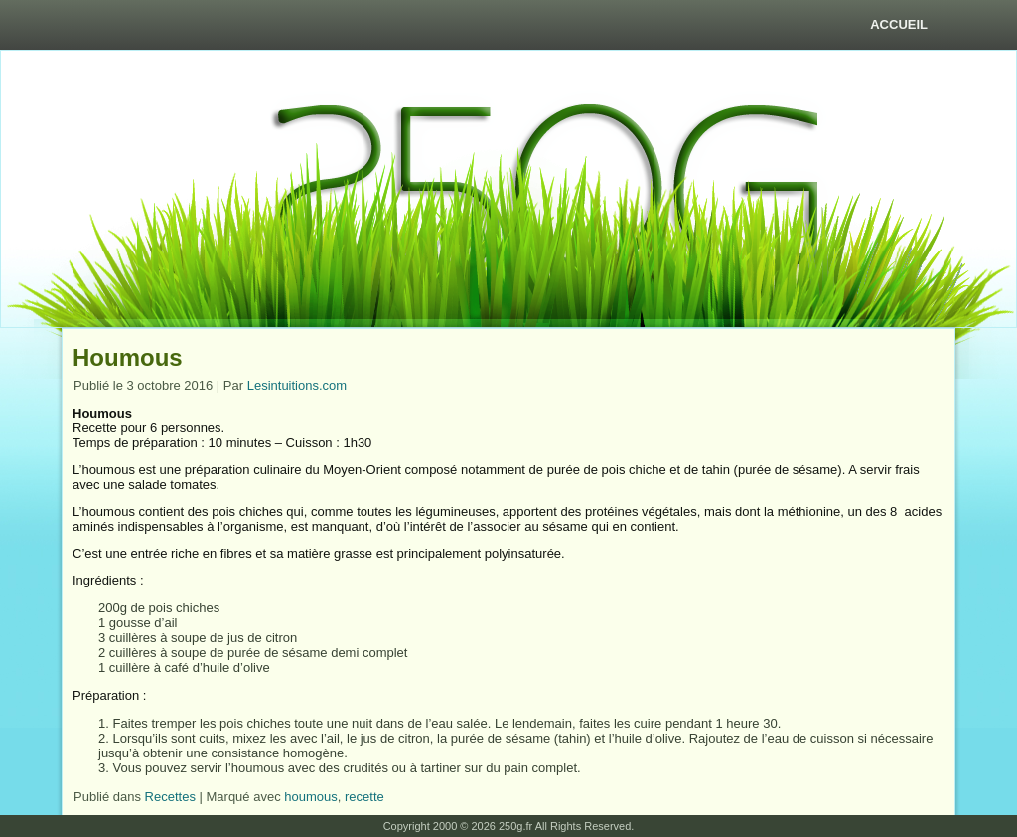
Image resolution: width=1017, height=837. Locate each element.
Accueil (899, 24)
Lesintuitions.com (297, 385)
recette (364, 796)
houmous (310, 796)
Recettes (170, 796)
